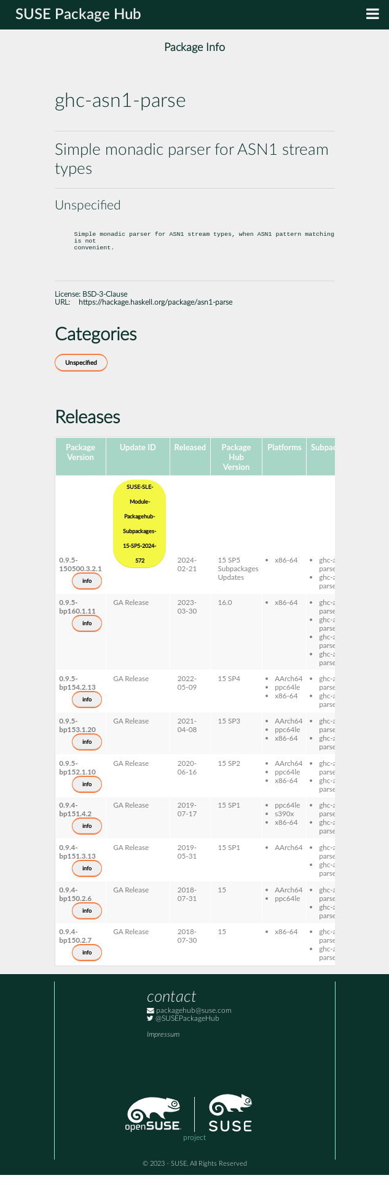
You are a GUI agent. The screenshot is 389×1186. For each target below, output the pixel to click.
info (87, 592)
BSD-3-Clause (104, 305)
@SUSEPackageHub (183, 1029)
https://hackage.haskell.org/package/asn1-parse (155, 313)
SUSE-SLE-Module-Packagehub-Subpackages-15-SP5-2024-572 (139, 535)
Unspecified (81, 374)
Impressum (163, 1045)
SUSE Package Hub (78, 14)
